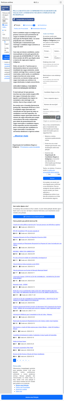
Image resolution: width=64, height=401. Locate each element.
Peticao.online (7, 2)
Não (59, 174)
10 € (3, 34)
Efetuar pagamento (7, 57)
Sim (49, 174)
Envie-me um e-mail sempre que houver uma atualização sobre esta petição (52, 146)
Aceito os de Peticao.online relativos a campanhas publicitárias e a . (8, 70)
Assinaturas (29, 25)
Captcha (45, 109)
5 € (5, 30)
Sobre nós (19, 391)
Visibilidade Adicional (38, 28)
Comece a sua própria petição (34, 217)
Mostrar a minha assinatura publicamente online (53, 138)
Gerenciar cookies (21, 389)
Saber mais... (5, 26)
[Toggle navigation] (60, 2)
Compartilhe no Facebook (23, 19)
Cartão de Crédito (6, 50)
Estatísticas (42, 25)
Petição (17, 25)
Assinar (52, 178)
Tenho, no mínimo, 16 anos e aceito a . (52, 170)
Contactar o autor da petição (30, 147)
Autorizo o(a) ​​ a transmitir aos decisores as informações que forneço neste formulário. (53, 159)
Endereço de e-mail (49, 62)
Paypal (6, 44)
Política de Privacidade (21, 28)
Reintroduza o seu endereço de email (52, 76)
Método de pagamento (6, 39)
